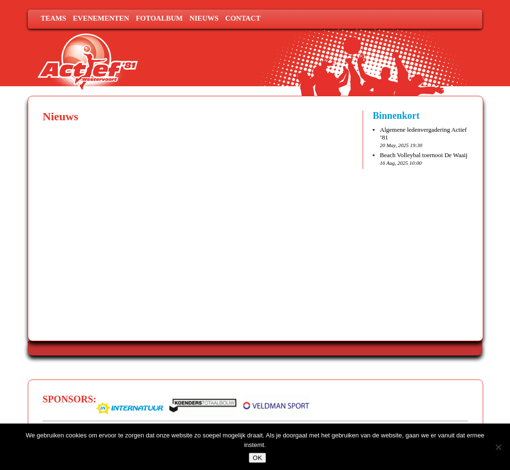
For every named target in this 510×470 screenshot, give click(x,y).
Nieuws (204, 18)
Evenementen (101, 18)
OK (257, 457)
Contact (243, 18)
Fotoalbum (159, 18)
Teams (53, 18)
